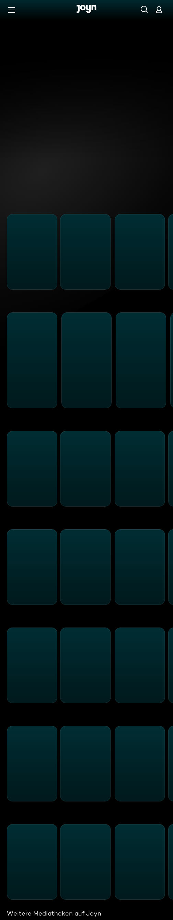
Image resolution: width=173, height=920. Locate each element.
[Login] (159, 9)
